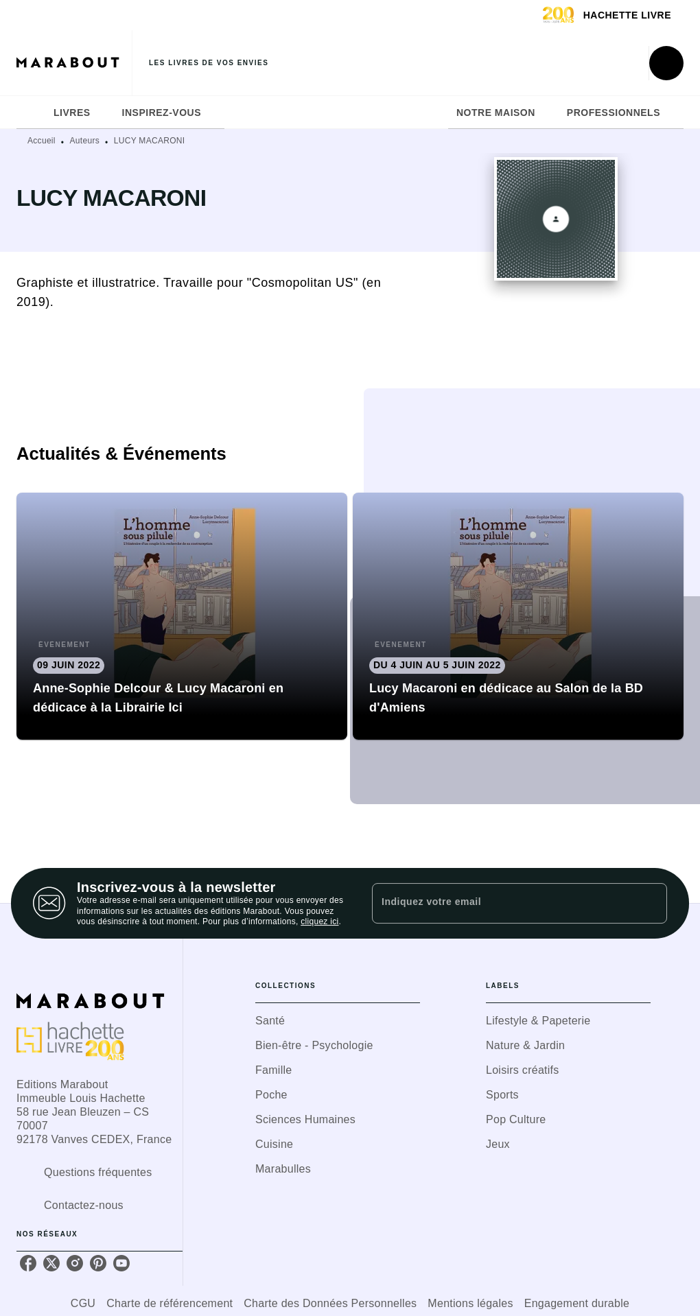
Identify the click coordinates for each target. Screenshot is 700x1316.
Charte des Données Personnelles (330, 1303)
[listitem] (28, 1263)
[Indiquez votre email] (502, 903)
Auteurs (85, 140)
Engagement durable (576, 1303)
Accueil (41, 140)
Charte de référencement (169, 1303)
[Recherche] (666, 63)
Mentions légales (470, 1303)
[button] (181, 616)
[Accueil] (74, 62)
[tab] (30, 112)
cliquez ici (319, 922)
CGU (83, 1303)
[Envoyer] (650, 903)
